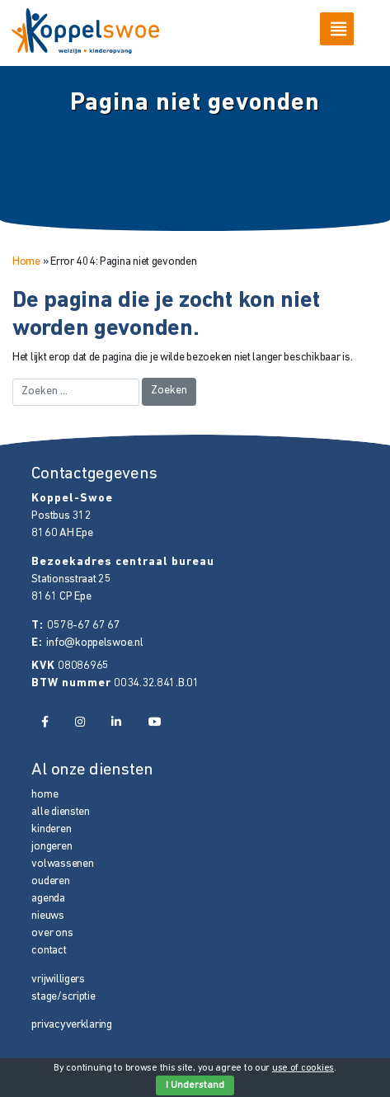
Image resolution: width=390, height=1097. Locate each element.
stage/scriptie (63, 997)
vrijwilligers (57, 979)
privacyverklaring (71, 1025)
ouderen (50, 881)
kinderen (51, 829)
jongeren (51, 846)
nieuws (47, 916)
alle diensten (60, 812)
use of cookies (303, 1068)
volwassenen (62, 864)
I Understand (195, 1085)
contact (48, 950)
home (44, 795)
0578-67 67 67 (83, 625)
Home (26, 262)
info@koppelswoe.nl (94, 643)
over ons (52, 933)
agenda (47, 898)
